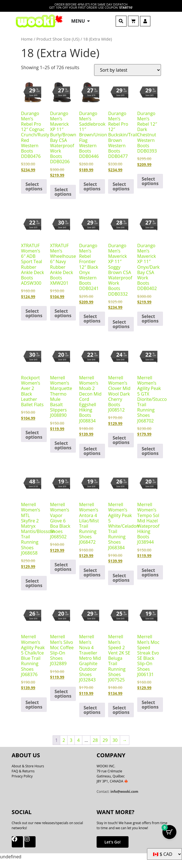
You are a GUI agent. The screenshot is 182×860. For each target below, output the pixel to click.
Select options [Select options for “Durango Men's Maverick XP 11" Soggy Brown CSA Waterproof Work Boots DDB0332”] (121, 324)
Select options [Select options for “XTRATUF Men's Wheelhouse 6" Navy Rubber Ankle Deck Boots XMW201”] (63, 313)
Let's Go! (112, 842)
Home (27, 39)
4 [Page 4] (78, 740)
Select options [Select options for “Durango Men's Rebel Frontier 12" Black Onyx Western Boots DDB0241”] (92, 318)
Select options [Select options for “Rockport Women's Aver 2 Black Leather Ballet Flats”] (33, 434)
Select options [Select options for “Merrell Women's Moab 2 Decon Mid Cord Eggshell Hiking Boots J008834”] (92, 451)
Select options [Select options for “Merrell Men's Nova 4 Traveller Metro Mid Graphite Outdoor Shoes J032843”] (92, 710)
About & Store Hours (28, 766)
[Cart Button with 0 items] (169, 832)
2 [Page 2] (63, 740)
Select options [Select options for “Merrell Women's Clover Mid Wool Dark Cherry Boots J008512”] (121, 440)
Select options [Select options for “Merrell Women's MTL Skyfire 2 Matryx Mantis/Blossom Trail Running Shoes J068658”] (33, 583)
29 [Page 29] (105, 740)
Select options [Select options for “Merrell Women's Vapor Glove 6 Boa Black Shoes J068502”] (63, 567)
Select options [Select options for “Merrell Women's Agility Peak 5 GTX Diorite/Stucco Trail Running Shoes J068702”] (150, 451)
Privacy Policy (22, 776)
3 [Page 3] (71, 740)
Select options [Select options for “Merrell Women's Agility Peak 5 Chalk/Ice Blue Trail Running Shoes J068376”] (33, 704)
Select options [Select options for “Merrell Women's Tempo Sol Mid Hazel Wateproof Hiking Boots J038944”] (150, 572)
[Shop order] (127, 70)
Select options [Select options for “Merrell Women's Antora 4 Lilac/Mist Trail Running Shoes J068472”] (92, 572)
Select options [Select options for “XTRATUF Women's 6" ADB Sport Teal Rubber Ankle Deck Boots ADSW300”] (33, 313)
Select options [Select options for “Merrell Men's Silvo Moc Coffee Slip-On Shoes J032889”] (63, 693)
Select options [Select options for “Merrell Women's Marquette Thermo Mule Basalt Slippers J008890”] (63, 445)
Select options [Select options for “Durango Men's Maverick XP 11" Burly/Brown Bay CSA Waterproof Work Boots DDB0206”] (63, 191)
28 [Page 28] (95, 740)
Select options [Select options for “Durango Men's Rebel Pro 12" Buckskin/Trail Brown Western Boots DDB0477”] (121, 186)
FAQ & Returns (23, 771)
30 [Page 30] (115, 740)
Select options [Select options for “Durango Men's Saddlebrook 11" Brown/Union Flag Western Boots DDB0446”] (92, 186)
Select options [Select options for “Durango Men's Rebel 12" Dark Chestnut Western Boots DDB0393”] (150, 181)
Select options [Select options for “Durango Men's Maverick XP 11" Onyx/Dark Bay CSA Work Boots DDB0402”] (150, 318)
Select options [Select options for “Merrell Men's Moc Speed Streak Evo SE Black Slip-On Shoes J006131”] (150, 704)
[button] (121, 21)
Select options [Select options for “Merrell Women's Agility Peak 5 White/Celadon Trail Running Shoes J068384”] (121, 577)
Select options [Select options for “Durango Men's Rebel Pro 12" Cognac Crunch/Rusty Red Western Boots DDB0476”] (33, 186)
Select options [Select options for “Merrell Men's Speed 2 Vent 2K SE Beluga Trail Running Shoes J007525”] (121, 710)
